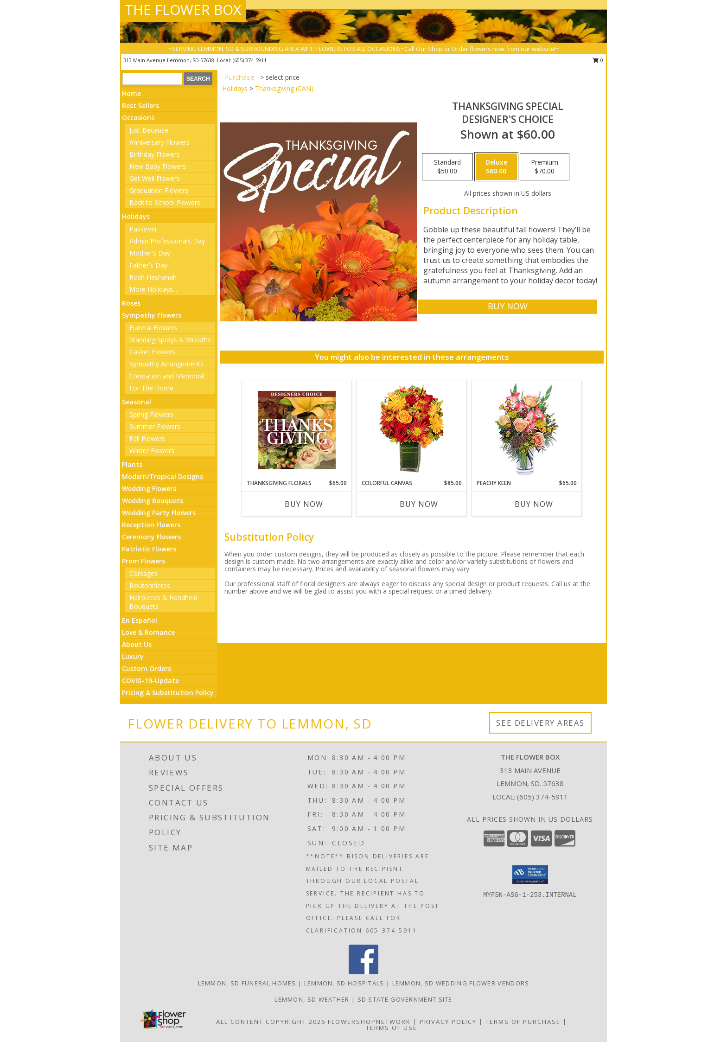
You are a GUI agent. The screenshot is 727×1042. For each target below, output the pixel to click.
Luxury (133, 656)
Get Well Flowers (154, 178)
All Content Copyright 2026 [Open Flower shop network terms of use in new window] (270, 1021)
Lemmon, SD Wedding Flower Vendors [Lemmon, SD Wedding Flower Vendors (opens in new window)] (460, 983)
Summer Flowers (154, 426)
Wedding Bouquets (152, 500)
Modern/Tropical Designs (162, 476)
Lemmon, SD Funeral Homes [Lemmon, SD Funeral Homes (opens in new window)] (247, 983)
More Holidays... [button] (153, 289)
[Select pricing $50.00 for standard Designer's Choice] (447, 166)
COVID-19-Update (150, 680)
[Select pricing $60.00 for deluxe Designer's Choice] (496, 166)
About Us (137, 644)
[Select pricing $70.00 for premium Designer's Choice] (544, 166)
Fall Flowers (147, 438)
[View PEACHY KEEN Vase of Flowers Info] (527, 430)
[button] (530, 874)
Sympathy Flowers (151, 315)
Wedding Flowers (149, 488)
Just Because (148, 130)
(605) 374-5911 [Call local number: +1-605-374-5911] (250, 60)
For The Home (151, 388)
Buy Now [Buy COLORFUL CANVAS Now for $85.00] (419, 504)
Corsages (143, 573)
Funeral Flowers (153, 327)
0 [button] (598, 60)
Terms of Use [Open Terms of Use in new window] (391, 1027)
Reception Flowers (151, 524)
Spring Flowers (151, 414)
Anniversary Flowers (159, 142)
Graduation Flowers (158, 190)
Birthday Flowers (154, 154)
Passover (143, 228)
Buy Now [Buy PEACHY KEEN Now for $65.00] (534, 504)
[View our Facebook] (363, 971)
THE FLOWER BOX (183, 9)
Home (131, 93)
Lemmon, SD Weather (311, 999)
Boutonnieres (149, 585)
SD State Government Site (405, 999)
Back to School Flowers (164, 202)
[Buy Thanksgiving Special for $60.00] (507, 307)
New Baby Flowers (157, 166)
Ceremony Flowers (151, 536)
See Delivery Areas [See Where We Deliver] (540, 722)
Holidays (136, 216)
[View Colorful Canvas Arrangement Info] (412, 430)
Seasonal (136, 401)
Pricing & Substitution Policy (168, 692)
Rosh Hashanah (153, 277)
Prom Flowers (143, 560)
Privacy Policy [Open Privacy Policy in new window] (448, 1021)
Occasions (138, 117)
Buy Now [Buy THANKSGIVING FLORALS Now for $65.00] (304, 504)
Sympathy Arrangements (166, 363)
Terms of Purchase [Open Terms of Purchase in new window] (523, 1021)
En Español (139, 620)
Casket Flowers (152, 351)
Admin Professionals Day (167, 241)
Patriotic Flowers (149, 548)
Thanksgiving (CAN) (284, 88)
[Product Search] (152, 79)
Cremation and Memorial (166, 375)
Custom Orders (146, 668)
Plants (132, 464)
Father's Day (148, 265)
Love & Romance (148, 632)
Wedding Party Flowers (159, 512)
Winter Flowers (151, 450)
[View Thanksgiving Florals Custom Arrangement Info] (297, 430)
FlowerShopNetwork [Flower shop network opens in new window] (369, 1021)
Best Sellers (140, 105)
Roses (131, 303)
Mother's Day (149, 253)
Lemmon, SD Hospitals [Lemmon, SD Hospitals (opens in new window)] (344, 983)
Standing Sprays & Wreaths (170, 339)
